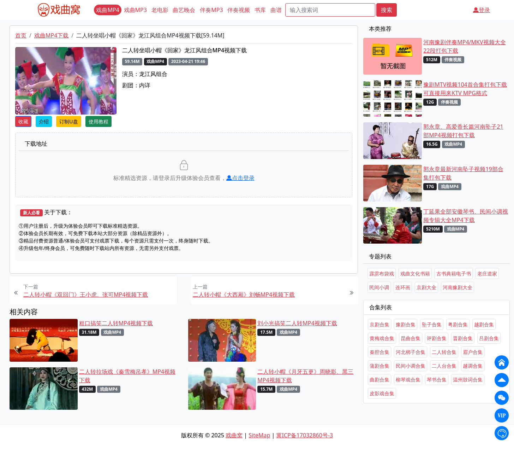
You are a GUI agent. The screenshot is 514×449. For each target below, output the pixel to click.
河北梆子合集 (410, 352)
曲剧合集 (379, 379)
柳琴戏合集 (408, 379)
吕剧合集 (489, 338)
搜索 (386, 10)
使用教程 (98, 121)
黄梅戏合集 (382, 338)
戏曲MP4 (107, 10)
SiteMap (259, 435)
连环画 (402, 287)
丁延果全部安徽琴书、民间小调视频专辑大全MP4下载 (465, 216)
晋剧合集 (463, 338)
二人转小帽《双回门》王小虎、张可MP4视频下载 (85, 294)
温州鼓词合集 (468, 379)
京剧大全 (426, 287)
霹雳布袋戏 (381, 273)
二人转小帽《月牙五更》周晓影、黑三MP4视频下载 (305, 376)
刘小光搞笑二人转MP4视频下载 (297, 323)
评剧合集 (437, 338)
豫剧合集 (406, 324)
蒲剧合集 (379, 365)
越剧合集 (484, 324)
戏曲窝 (234, 435)
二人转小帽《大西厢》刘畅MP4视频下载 (244, 294)
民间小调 (379, 287)
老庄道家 (487, 273)
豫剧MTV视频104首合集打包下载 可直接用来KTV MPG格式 (465, 89)
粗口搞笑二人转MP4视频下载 (116, 323)
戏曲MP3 (135, 10)
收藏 (23, 121)
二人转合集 (444, 352)
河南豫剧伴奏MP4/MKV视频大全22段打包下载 (464, 46)
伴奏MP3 (211, 10)
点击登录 (240, 178)
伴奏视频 (238, 10)
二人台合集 (444, 365)
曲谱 (276, 10)
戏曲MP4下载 (51, 35)
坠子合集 (432, 324)
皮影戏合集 (382, 393)
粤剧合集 (458, 324)
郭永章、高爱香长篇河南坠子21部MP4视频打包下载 (463, 131)
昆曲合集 (410, 338)
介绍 (44, 121)
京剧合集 (379, 324)
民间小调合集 (410, 365)
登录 (481, 10)
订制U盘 (68, 121)
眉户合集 (473, 352)
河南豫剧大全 (457, 287)
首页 (20, 35)
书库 (260, 10)
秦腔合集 (379, 352)
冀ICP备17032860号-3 (304, 435)
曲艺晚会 (184, 10)
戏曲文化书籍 (415, 273)
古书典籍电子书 (453, 273)
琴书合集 (437, 379)
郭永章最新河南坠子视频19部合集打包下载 (463, 173)
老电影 (159, 10)
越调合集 (473, 365)
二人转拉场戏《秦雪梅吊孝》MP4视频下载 (127, 376)
